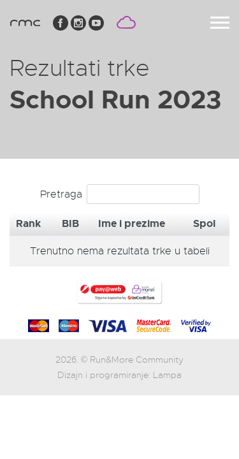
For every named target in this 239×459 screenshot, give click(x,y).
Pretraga (119, 194)
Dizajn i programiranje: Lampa (119, 375)
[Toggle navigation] (220, 22)
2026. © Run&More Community (119, 359)
